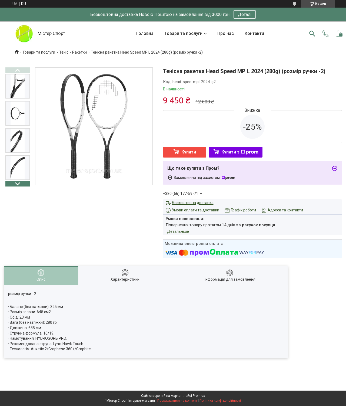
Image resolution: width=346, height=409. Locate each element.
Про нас (225, 33)
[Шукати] (312, 33)
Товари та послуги (183, 33)
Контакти (254, 33)
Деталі (244, 14)
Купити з (239, 152)
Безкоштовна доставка (193, 203)
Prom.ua (199, 396)
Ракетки (79, 52)
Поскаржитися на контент (177, 401)
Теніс (63, 52)
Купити (188, 152)
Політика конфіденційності (220, 401)
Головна (145, 33)
